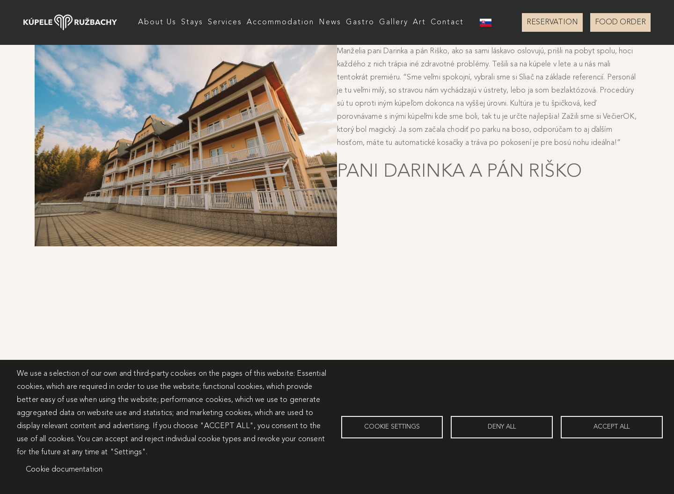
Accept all (611, 427)
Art (419, 22)
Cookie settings (392, 427)
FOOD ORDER (620, 22)
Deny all (502, 427)
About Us (157, 22)
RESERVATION (552, 22)
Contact (447, 22)
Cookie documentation (64, 469)
